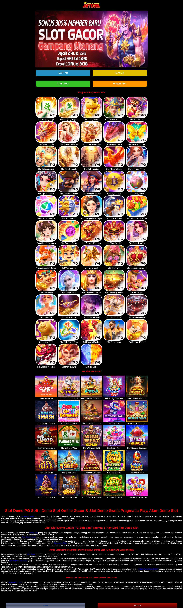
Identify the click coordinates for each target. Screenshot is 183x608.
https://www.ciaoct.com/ (148, 569)
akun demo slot (15, 582)
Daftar (63, 72)
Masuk (120, 72)
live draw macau (29, 537)
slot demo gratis (27, 516)
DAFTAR (137, 605)
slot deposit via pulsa (18, 561)
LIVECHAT (63, 83)
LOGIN (45, 605)
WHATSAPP (119, 83)
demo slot (33, 533)
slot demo (31, 554)
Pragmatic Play (60, 543)
